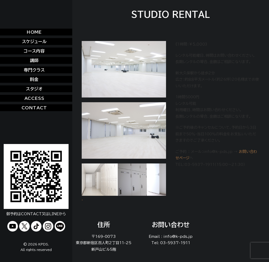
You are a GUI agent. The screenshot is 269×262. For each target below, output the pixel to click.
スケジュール (34, 41)
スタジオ (34, 89)
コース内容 (34, 51)
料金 (34, 79)
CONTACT (34, 108)
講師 (34, 60)
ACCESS (34, 98)
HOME (34, 32)
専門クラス (34, 70)
